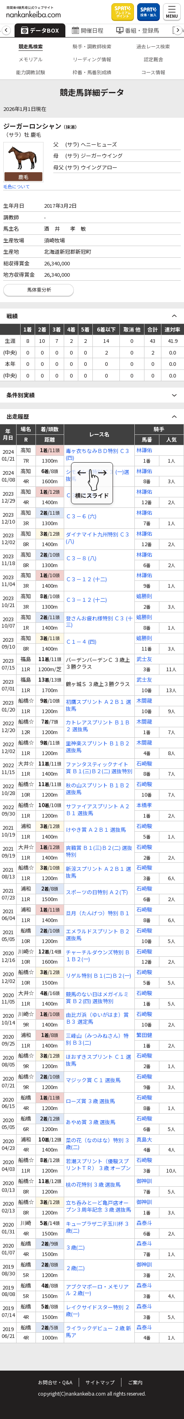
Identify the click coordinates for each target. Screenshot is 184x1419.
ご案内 (135, 1382)
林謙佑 (144, 450)
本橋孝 (144, 805)
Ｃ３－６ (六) (81, 516)
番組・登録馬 (137, 30)
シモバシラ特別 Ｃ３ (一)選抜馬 (97, 475)
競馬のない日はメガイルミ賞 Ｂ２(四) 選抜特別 (97, 998)
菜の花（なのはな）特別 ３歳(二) (98, 1144)
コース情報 (153, 72)
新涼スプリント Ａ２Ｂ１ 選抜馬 (98, 872)
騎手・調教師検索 (92, 46)
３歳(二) (75, 1247)
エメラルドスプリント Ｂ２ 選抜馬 (98, 935)
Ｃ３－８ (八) (81, 558)
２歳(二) (75, 1268)
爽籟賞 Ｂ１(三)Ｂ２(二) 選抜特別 (99, 851)
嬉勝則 (144, 596)
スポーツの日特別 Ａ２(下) (97, 892)
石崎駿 (144, 763)
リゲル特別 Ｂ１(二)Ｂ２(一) (98, 975)
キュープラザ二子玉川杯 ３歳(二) (98, 1227)
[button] (6, 30)
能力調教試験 (30, 72)
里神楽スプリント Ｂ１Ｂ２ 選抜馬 (98, 747)
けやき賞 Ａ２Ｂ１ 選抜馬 (96, 829)
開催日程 (87, 30)
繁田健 (144, 1035)
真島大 (144, 1139)
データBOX (40, 30)
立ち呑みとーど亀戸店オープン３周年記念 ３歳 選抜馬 (98, 1206)
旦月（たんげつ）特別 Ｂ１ (98, 913)
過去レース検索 (153, 46)
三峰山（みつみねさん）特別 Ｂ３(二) (97, 1039)
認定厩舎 (153, 59)
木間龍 (144, 700)
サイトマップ (100, 1382)
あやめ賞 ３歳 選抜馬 (90, 1122)
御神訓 (144, 1181)
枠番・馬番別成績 (92, 72)
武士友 (144, 659)
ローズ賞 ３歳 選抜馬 (90, 1101)
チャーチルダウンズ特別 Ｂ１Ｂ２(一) (98, 956)
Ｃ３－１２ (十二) (86, 579)
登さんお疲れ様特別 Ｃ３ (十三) (99, 622)
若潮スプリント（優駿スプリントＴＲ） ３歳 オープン (98, 1165)
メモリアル (31, 59)
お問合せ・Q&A (55, 1382)
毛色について (16, 186)
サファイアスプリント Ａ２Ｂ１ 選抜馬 (98, 810)
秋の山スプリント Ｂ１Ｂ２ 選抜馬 (98, 789)
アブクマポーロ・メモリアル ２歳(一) (97, 1290)
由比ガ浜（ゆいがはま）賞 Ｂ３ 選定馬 (97, 1018)
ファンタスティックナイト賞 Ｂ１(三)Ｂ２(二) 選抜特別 (99, 768)
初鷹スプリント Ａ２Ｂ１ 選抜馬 (98, 705)
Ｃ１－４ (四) (81, 642)
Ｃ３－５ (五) (81, 495)
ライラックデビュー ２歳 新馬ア (98, 1332)
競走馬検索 (31, 46)
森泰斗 (144, 1223)
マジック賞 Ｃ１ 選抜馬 (93, 1080)
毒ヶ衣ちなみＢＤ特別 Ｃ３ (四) (98, 454)
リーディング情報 (92, 59)
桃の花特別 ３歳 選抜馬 (93, 1184)
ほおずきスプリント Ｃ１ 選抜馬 (98, 1060)
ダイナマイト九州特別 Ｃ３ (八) (98, 538)
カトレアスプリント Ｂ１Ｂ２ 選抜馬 (98, 726)
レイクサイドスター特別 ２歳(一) (98, 1311)
